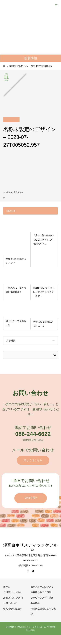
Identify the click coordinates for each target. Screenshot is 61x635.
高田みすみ (18, 192)
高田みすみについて (13, 597)
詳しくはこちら (33, 460)
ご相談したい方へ (12, 592)
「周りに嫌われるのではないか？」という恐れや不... (43, 239)
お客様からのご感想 (41, 592)
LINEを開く (31, 497)
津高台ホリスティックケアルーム (30, 547)
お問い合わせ (10, 603)
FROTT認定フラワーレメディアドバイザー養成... (43, 292)
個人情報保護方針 (12, 608)
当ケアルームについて (42, 586)
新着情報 (35, 603)
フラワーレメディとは (42, 597)
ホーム (6, 586)
